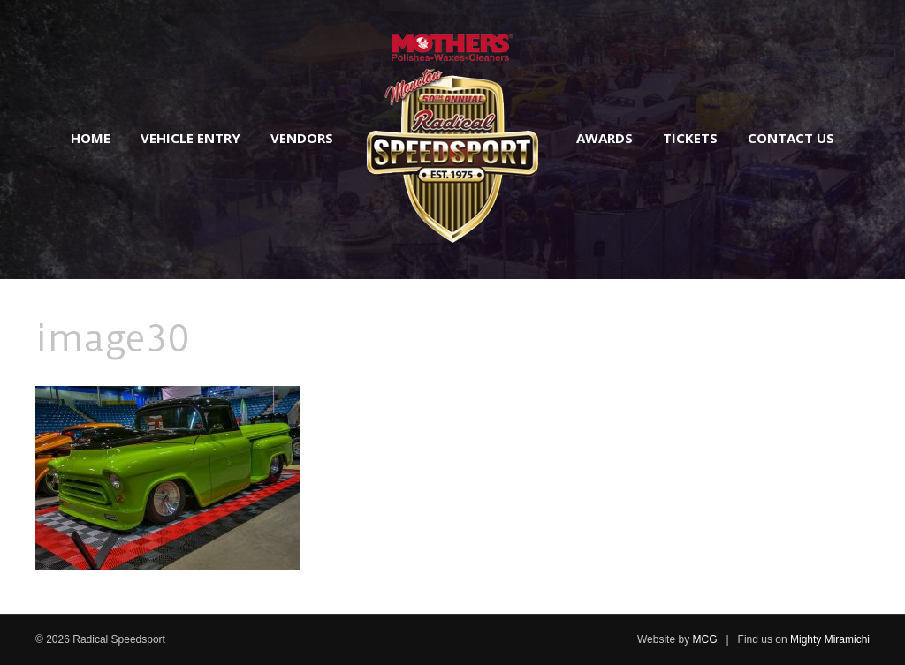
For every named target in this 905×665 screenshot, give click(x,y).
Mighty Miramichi (830, 639)
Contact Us (791, 138)
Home (90, 138)
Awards (604, 138)
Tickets (690, 138)
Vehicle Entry (190, 138)
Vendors (301, 138)
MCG (704, 639)
